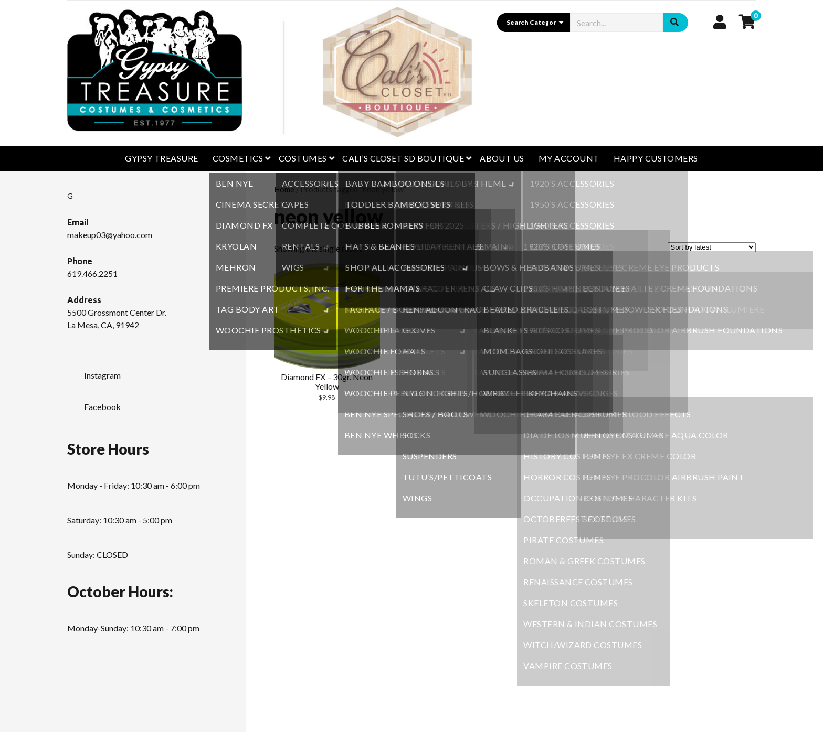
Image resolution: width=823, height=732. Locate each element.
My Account (569, 158)
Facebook (94, 403)
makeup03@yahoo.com (109, 235)
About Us (502, 158)
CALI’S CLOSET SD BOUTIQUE (403, 158)
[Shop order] (712, 247)
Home (284, 189)
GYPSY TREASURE (161, 158)
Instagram (94, 372)
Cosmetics (238, 158)
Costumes (303, 158)
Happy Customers (656, 158)
